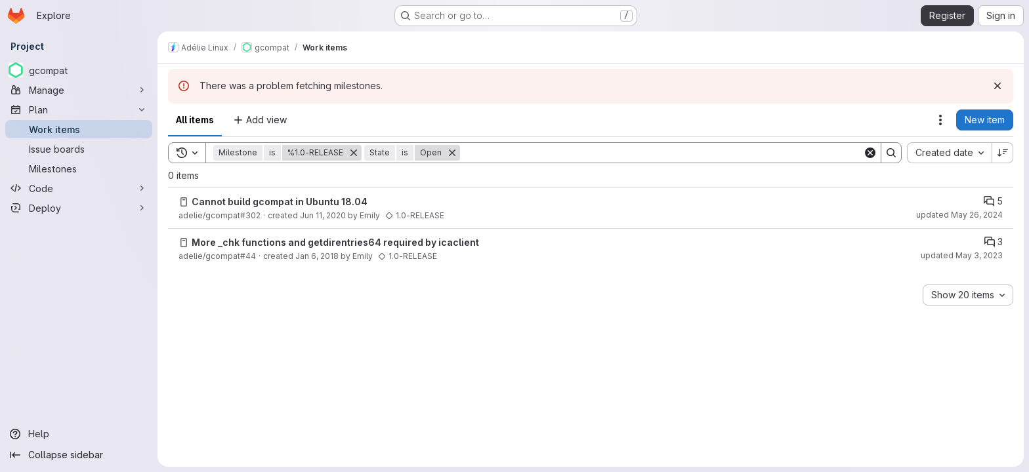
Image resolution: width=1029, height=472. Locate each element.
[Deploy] (78, 208)
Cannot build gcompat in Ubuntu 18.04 (280, 201)
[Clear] (870, 153)
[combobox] (949, 152)
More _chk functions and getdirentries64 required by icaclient (335, 242)
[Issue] (183, 202)
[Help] (78, 434)
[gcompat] (78, 70)
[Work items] (78, 129)
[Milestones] (78, 168)
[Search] (661, 153)
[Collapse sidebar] (78, 455)
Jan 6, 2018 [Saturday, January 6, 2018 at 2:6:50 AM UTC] (317, 256)
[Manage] (78, 90)
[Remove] (354, 153)
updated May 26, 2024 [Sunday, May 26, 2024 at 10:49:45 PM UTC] (959, 215)
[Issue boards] (78, 149)
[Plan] (78, 109)
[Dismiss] (997, 86)
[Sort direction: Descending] (1002, 152)
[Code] (78, 188)
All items (195, 119)
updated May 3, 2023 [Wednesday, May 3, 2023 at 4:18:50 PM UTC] (962, 255)
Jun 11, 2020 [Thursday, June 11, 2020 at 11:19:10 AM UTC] (323, 215)
